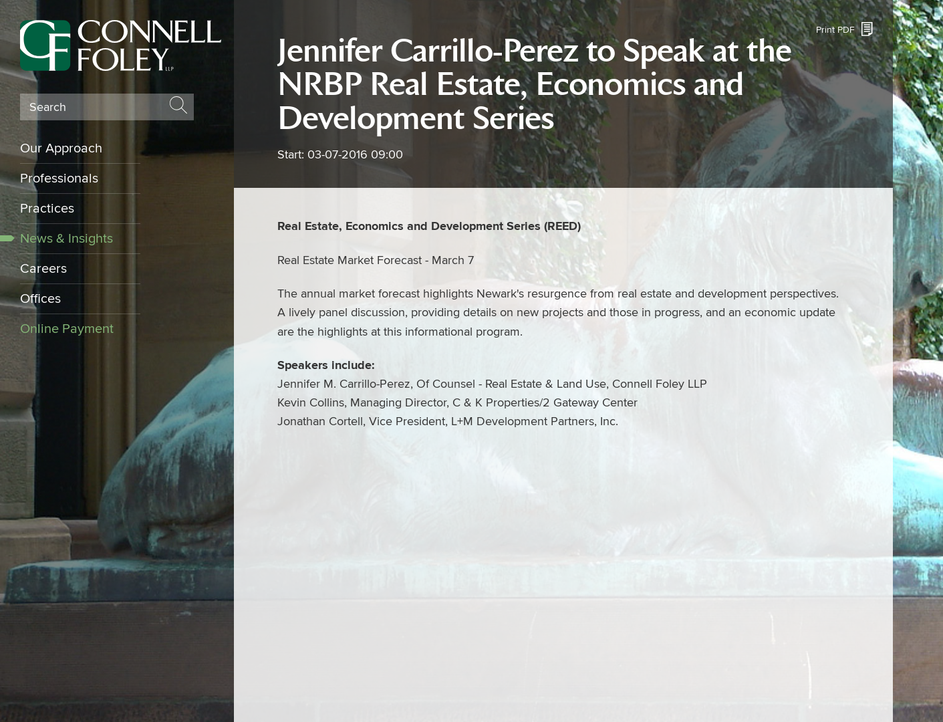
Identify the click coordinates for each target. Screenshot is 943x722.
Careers (43, 269)
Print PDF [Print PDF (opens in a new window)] (835, 29)
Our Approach (61, 148)
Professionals (59, 178)
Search (47, 107)
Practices (47, 209)
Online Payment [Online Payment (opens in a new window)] (67, 329)
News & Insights (66, 239)
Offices (40, 299)
